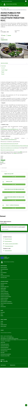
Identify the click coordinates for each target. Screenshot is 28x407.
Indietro (15, 153)
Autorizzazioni (3, 289)
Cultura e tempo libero (5, 293)
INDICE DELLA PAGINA (14, 63)
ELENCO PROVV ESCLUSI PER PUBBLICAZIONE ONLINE (14, 189)
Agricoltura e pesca (4, 283)
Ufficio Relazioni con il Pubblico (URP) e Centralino (9, 338)
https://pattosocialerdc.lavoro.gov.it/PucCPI (9, 143)
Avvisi (2, 313)
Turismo (2, 304)
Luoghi (2, 321)
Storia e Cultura (3, 326)
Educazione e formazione (5, 294)
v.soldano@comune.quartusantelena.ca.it (8, 139)
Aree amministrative (4, 269)
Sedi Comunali (3, 365)
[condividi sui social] (3, 35)
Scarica (1, 162)
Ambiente (2, 284)
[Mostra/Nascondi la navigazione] (1, 4)
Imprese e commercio (4, 298)
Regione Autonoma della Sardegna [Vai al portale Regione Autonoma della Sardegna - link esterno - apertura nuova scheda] (7, 1)
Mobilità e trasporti (4, 299)
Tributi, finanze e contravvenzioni (6, 303)
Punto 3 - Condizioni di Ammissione (12, 205)
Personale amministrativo (5, 275)
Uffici (1, 270)
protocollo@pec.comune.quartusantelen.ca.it (9, 129)
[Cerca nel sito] (25, 4)
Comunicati (3, 312)
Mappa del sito (12, 365)
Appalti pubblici (3, 288)
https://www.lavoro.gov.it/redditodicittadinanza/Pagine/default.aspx (14, 145)
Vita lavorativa (3, 306)
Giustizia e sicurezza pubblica (6, 296)
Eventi (2, 323)
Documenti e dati (4, 277)
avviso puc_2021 (9, 181)
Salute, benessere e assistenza (6, 301)
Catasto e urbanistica (4, 291)
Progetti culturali (4, 324)
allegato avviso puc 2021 (8, 173)
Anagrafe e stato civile (5, 286)
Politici (2, 274)
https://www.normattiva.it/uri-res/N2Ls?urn (10, 147)
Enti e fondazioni (4, 272)
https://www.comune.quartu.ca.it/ (7, 149)
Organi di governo (4, 267)
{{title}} (3, 160)
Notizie (2, 315)
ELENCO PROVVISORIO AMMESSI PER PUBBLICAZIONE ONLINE (14, 197)
